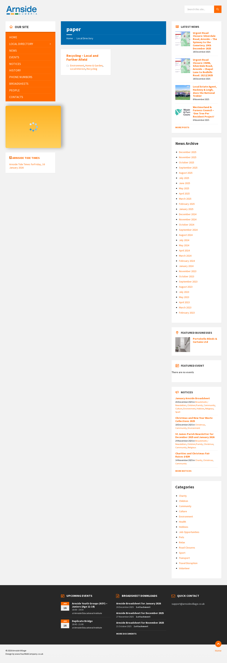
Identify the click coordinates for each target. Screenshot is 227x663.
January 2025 (186, 209)
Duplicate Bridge (82, 621)
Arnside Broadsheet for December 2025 (140, 613)
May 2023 (184, 297)
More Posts (182, 127)
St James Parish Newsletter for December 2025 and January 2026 (194, 435)
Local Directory (85, 38)
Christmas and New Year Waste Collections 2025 (194, 419)
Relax (182, 542)
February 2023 (187, 312)
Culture (178, 408)
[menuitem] (30, 37)
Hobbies (200, 408)
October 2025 (186, 162)
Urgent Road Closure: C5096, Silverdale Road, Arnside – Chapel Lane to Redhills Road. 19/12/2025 (203, 67)
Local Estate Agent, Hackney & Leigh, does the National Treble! (205, 91)
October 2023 (186, 276)
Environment (77, 65)
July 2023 (184, 292)
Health (182, 521)
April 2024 (184, 250)
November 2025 (187, 157)
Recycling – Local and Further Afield (82, 57)
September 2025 (188, 167)
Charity (198, 460)
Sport (177, 411)
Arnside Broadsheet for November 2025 (140, 622)
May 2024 (184, 245)
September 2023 (188, 281)
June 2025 (184, 183)
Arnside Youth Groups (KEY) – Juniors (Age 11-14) (89, 605)
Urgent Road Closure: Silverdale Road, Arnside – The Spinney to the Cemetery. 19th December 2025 (205, 40)
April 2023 (184, 302)
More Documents (126, 633)
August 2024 (185, 235)
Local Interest (77, 68)
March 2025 (185, 198)
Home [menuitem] (218, 650)
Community (209, 405)
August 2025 (185, 172)
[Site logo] (22, 14)
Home (69, 38)
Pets (181, 537)
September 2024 (188, 229)
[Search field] (203, 9)
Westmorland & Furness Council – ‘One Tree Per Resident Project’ (203, 111)
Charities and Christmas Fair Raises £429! (192, 455)
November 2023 (187, 271)
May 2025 (184, 188)
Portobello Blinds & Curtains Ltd (205, 340)
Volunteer (184, 568)
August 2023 (185, 286)
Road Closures (187, 547)
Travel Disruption (188, 563)
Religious (209, 408)
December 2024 (187, 214)
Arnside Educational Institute (88, 613)
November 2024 (187, 219)
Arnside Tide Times (26, 158)
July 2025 (184, 178)
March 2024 (185, 255)
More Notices (183, 471)
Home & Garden (94, 65)
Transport (184, 558)
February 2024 (187, 260)
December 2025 (187, 152)
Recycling (92, 68)
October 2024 (186, 224)
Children (183, 501)
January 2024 (186, 266)
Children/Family (195, 405)
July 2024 (184, 240)
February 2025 (187, 204)
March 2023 (185, 307)
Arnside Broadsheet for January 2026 (138, 603)
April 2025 (184, 193)
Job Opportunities (189, 532)
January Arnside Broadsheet (192, 398)
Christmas (200, 424)
